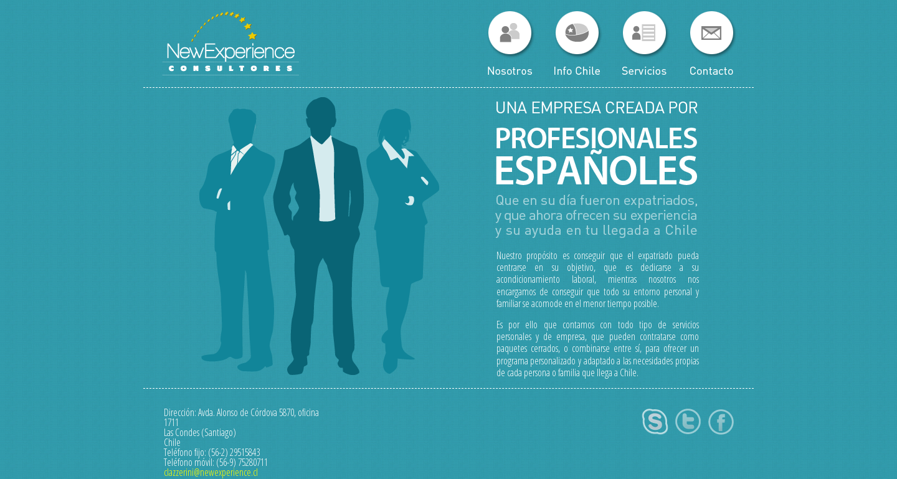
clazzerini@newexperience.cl (211, 472)
